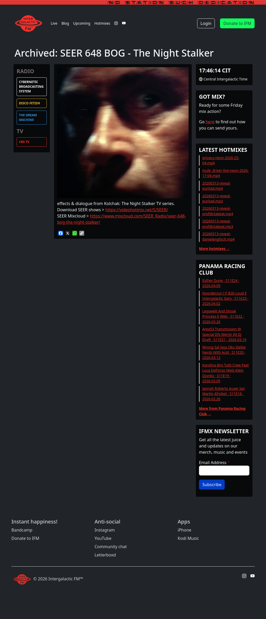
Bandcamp (21, 530)
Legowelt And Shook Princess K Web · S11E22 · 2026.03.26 (223, 316)
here (209, 122)
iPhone (184, 530)
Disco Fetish (29, 103)
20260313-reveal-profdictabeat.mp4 (217, 211)
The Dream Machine (28, 117)
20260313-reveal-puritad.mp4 (216, 186)
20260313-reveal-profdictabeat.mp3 (217, 224)
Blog (65, 23)
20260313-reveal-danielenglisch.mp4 (218, 236)
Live (54, 23)
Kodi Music (188, 538)
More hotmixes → (214, 248)
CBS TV (24, 142)
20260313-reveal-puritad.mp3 (216, 198)
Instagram (105, 530)
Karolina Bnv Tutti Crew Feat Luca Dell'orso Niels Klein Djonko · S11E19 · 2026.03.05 (225, 373)
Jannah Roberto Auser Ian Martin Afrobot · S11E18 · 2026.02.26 (223, 394)
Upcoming (81, 23)
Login (206, 23)
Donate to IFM (237, 23)
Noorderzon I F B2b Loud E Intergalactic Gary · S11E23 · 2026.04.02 (225, 298)
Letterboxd (105, 555)
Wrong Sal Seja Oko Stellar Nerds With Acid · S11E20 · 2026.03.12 (224, 352)
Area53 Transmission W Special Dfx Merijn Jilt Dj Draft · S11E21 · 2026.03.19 (224, 334)
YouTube (103, 538)
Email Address (213, 462)
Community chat (111, 546)
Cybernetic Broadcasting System (31, 86)
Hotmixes (102, 23)
